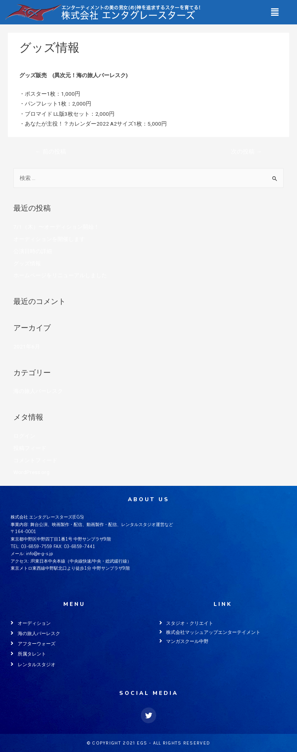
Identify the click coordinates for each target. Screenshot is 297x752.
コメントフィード (35, 460)
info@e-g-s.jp (39, 554)
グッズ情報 (27, 263)
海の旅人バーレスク (44, 60)
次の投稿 (246, 151)
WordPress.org (31, 472)
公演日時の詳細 (32, 251)
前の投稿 (50, 151)
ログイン (24, 436)
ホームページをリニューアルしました (60, 275)
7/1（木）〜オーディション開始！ (56, 227)
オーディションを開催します (49, 239)
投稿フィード (29, 448)
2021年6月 (26, 346)
